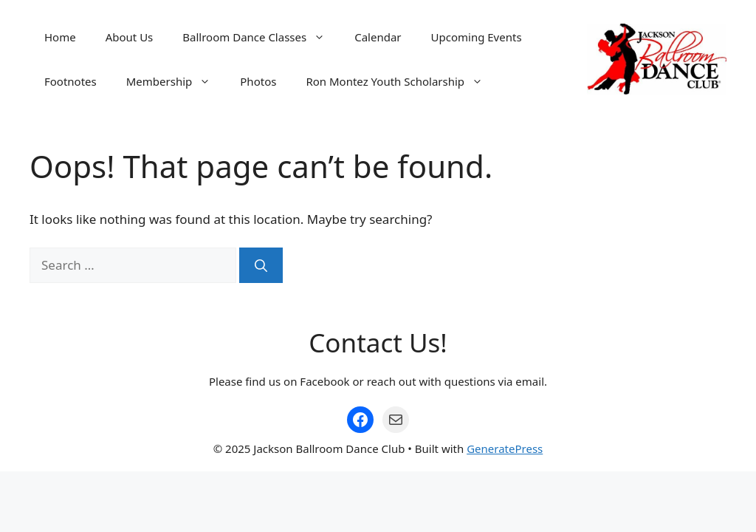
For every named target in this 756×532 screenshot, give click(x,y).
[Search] (261, 265)
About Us (130, 37)
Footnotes (70, 81)
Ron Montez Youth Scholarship (402, 81)
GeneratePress (505, 448)
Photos (258, 81)
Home (60, 37)
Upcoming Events (476, 37)
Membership (176, 81)
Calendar (377, 37)
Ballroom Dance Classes (261, 37)
